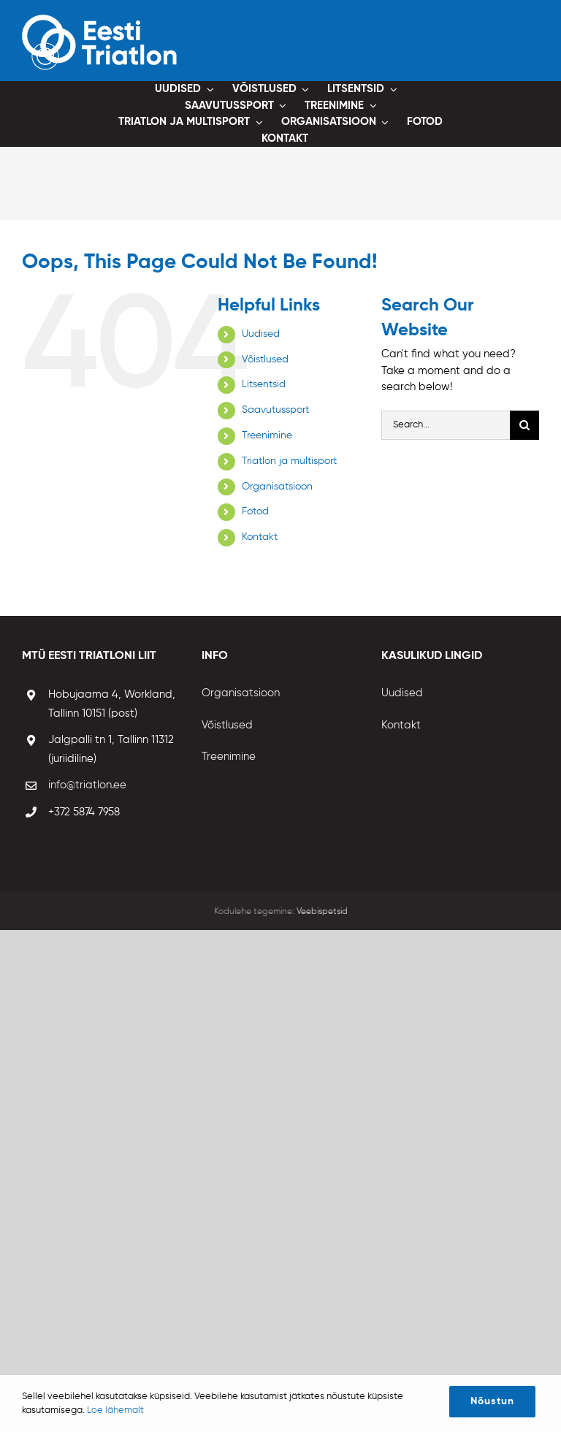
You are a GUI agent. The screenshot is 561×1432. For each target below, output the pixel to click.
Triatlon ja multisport (289, 461)
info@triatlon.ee (87, 785)
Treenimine (267, 435)
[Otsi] (524, 425)
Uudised (261, 334)
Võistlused (265, 359)
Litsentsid (264, 384)
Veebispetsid (322, 911)
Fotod (255, 511)
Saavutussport (275, 410)
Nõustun (492, 1401)
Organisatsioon (277, 486)
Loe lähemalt (115, 1410)
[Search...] (445, 425)
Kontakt (260, 537)
